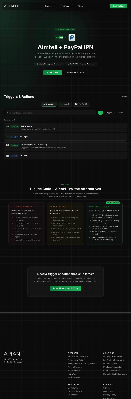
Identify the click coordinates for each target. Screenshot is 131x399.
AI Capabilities (74, 357)
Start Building (119, 6)
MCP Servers (74, 364)
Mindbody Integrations (113, 353)
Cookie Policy (109, 384)
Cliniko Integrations (112, 357)
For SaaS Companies (112, 343)
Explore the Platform (75, 72)
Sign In (106, 374)
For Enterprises (110, 350)
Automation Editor (76, 346)
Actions (120, 113)
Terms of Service (111, 388)
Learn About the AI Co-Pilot (65, 288)
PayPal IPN (81, 104)
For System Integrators (113, 346)
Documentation (75, 377)
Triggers (109, 113)
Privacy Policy (109, 381)
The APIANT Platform (78, 343)
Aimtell (64, 104)
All (100, 113)
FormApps (72, 360)
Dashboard (108, 377)
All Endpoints (49, 104)
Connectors (73, 381)
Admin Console (75, 353)
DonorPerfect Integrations (115, 360)
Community (73, 374)
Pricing (80, 6)
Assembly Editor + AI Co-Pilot (81, 350)
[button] (50, 6)
